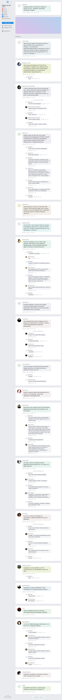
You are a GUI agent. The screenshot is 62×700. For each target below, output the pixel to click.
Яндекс (4, 13)
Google (4, 11)
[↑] (34, 12)
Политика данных (7, 697)
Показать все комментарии (38, 331)
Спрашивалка (6, 31)
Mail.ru (4, 9)
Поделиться (38, 12)
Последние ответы (7, 27)
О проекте (8, 695)
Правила (5, 696)
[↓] (36, 12)
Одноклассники (6, 18)
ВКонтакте (5, 16)
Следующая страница (38, 697)
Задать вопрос (7, 22)
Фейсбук (5, 14)
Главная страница (7, 25)
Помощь (9, 696)
